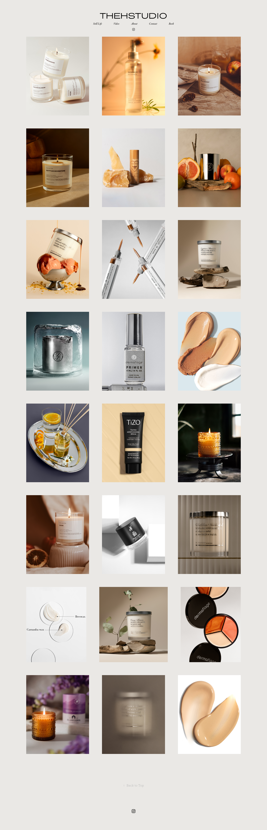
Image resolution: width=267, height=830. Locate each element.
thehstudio (133, 15)
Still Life (97, 24)
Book (171, 24)
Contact (153, 24)
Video (116, 24)
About (134, 24)
